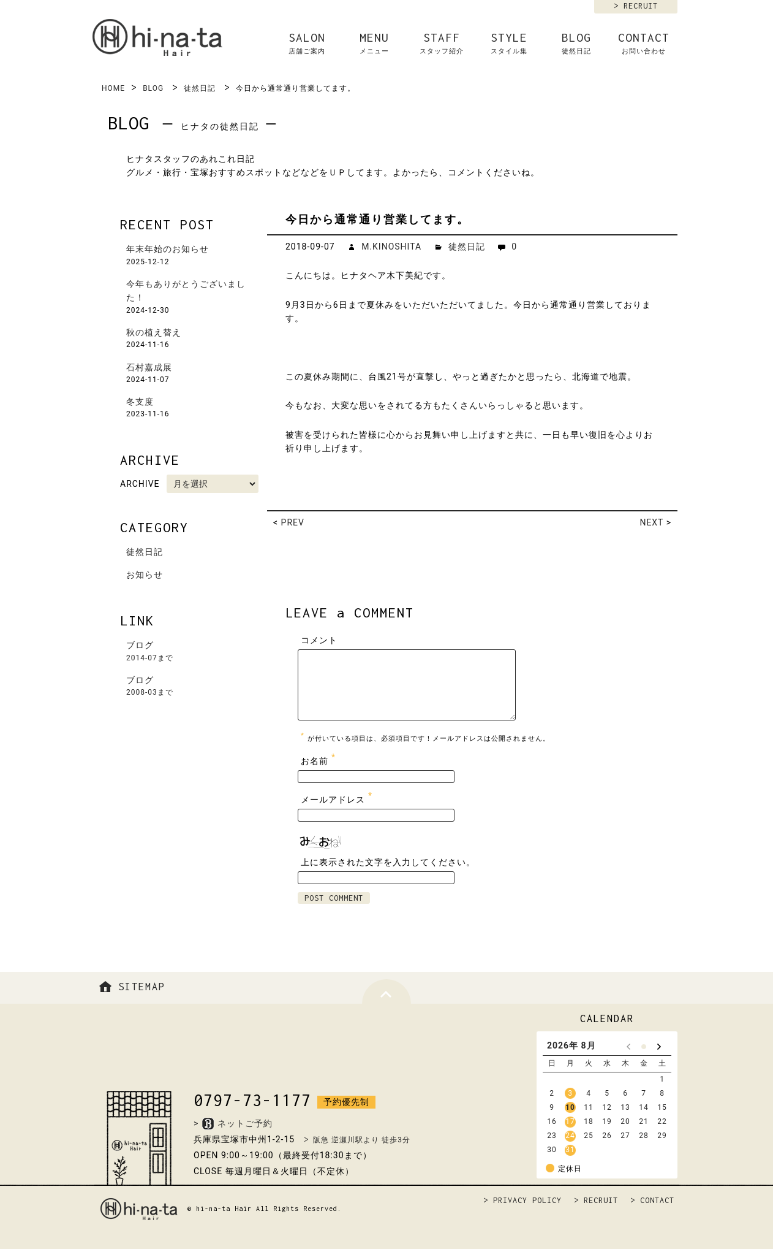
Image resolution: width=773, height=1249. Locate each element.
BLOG (576, 43)
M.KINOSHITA (391, 246)
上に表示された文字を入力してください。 (388, 862)
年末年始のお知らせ (167, 249)
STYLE (509, 43)
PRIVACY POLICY (527, 1200)
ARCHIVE (140, 484)
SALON (307, 43)
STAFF (441, 43)
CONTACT (643, 43)
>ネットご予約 (233, 1123)
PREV (292, 522)
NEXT (651, 522)
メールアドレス (338, 796)
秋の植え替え (153, 332)
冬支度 (140, 402)
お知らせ (144, 574)
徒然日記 (200, 88)
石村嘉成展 (149, 367)
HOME (113, 88)
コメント (319, 640)
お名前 (320, 758)
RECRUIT (641, 5)
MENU (374, 43)
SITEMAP (130, 986)
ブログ (193, 652)
